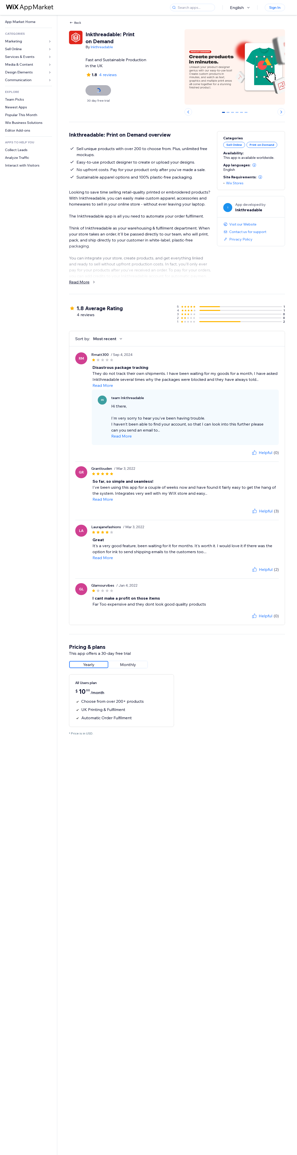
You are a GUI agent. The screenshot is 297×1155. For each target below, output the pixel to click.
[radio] (88, 664)
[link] (28, 22)
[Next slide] (281, 112)
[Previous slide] (188, 112)
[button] (254, 165)
